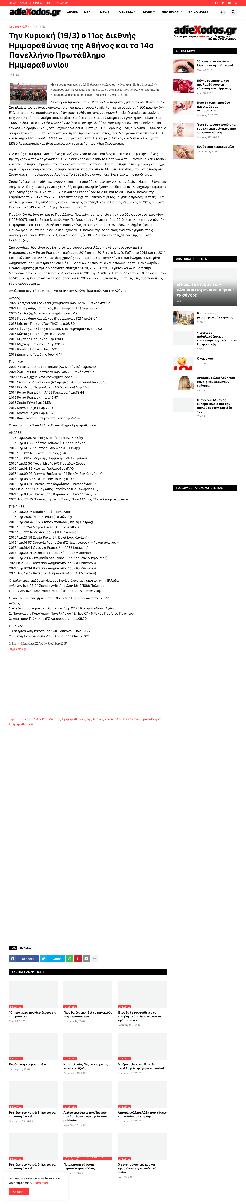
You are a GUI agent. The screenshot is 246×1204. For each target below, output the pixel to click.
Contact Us (61, 2)
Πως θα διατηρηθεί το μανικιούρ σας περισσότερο (87, 1014)
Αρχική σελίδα (19, 26)
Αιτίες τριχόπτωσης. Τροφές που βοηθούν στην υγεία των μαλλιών (85, 1116)
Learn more (41, 1183)
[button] (223, 12)
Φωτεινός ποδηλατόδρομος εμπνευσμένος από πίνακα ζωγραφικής (217, 338)
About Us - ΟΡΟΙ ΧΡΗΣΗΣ (35, 2)
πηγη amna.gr (18, 649)
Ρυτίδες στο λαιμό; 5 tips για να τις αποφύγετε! (32, 1114)
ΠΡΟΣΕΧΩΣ (170, 12)
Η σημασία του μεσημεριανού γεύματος (215, 315)
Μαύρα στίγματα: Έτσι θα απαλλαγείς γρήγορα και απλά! (141, 1066)
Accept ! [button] (19, 1192)
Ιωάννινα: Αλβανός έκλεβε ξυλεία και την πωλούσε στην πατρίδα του (214, 405)
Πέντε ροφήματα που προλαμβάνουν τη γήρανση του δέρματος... (215, 84)
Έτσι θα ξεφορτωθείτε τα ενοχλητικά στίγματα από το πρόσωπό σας (139, 1016)
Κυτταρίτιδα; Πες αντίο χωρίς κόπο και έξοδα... (85, 1066)
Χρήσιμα (126, 12)
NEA (87, 12)
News (104, 12)
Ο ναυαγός (205, 358)
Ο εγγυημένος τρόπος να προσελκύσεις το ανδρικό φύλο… (137, 1168)
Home (12, 2)
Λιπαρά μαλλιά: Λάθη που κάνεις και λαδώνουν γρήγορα (142, 1114)
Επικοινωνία (198, 12)
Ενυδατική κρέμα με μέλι (27, 1064)
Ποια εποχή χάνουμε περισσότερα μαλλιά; (79, 1166)
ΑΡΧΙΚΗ (72, 12)
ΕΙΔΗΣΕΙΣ (39, 26)
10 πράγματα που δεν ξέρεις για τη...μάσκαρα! (32, 1014)
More (147, 12)
